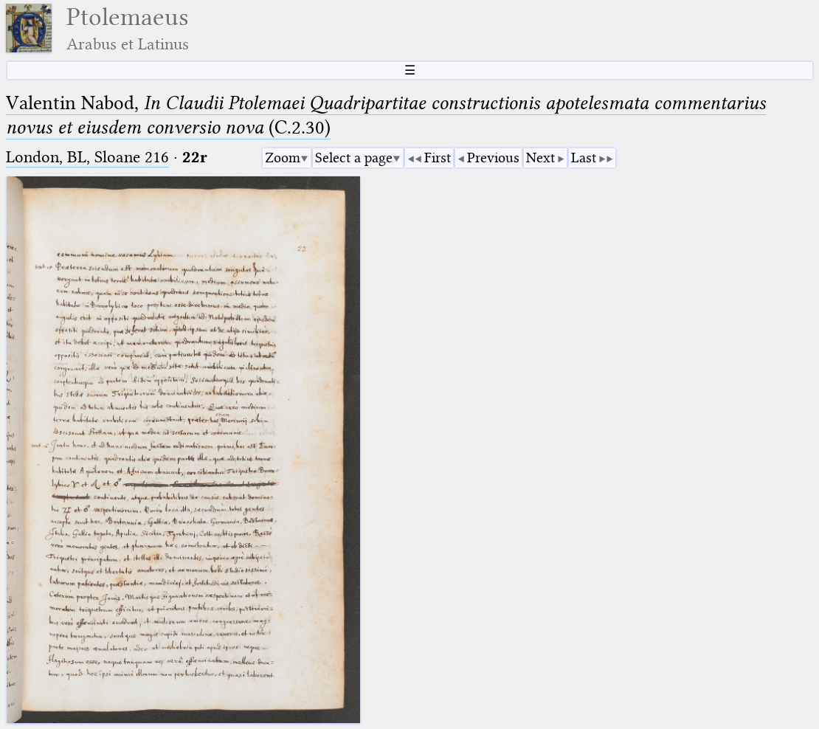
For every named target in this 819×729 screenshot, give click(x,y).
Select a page (354, 157)
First (437, 157)
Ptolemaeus (127, 28)
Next (540, 157)
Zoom (282, 157)
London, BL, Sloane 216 (87, 157)
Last (583, 157)
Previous (493, 157)
